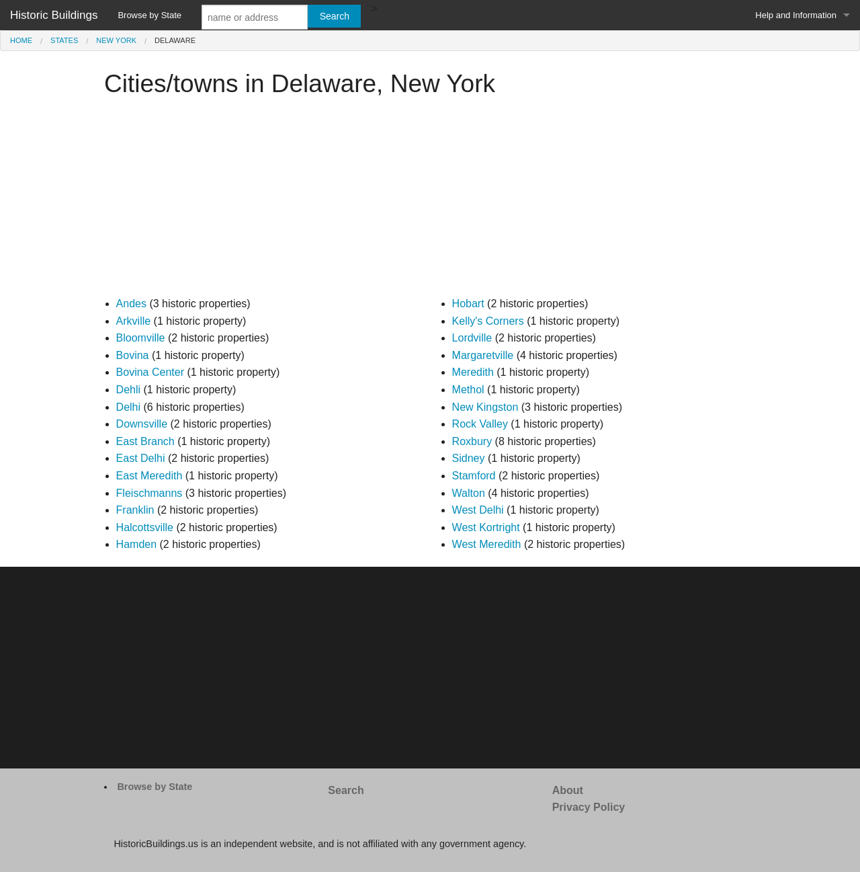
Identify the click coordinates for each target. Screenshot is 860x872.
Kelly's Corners (488, 321)
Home (21, 40)
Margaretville (483, 355)
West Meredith (486, 544)
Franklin (135, 510)
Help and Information (795, 15)
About (567, 790)
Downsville (141, 424)
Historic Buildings (53, 15)
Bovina (132, 355)
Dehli (128, 389)
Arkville (133, 321)
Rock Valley (480, 424)
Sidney (468, 458)
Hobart (468, 303)
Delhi (128, 407)
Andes (131, 303)
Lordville (472, 338)
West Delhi (478, 510)
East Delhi (140, 458)
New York (116, 40)
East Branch (145, 441)
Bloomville (140, 338)
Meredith (473, 372)
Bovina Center (150, 372)
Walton (468, 493)
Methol (468, 389)
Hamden (136, 544)
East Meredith (149, 475)
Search (345, 790)
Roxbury (472, 441)
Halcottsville (144, 527)
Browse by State (149, 15)
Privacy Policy (589, 807)
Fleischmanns (149, 493)
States (64, 40)
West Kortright (486, 527)
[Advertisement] (430, 201)
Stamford (474, 475)
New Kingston (485, 407)
